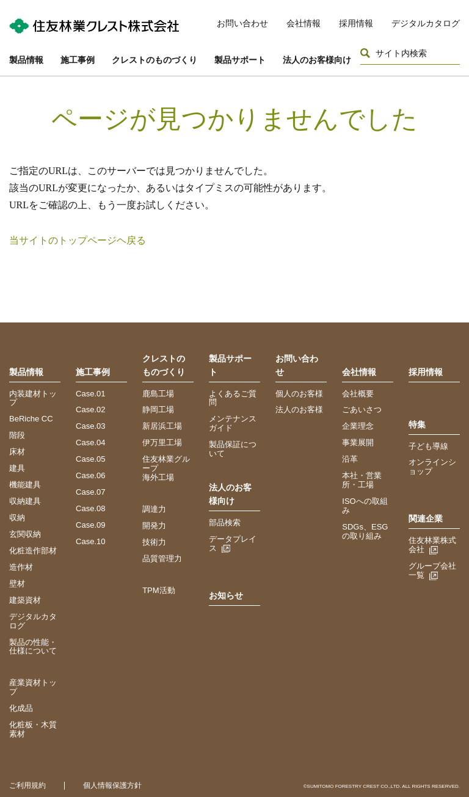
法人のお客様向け (317, 60)
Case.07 (90, 492)
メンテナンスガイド (232, 423)
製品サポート (240, 60)
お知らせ (226, 595)
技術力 (154, 542)
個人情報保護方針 (112, 785)
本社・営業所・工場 (362, 480)
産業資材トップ (33, 687)
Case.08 (90, 508)
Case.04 (90, 442)
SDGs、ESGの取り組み (365, 531)
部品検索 (225, 522)
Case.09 (90, 525)
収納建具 (25, 501)
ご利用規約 (27, 785)
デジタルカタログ (425, 23)
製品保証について (232, 449)
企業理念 (358, 426)
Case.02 (90, 409)
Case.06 (90, 475)
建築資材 (25, 600)
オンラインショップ (432, 466)
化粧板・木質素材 (33, 729)
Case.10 (90, 541)
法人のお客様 (299, 409)
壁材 (17, 583)
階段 (17, 435)
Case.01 (90, 393)
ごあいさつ (362, 409)
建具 (17, 468)
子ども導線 (428, 446)
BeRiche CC (31, 418)
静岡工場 (158, 409)
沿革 (350, 459)
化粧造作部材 (33, 550)
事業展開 (358, 442)
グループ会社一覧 (432, 570)
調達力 (154, 509)
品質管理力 (162, 558)
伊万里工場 (162, 442)
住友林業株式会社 (432, 545)
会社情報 (303, 23)
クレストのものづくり (154, 60)
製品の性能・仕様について (33, 647)
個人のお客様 (299, 393)
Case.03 (90, 426)
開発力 (154, 525)
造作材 (21, 567)
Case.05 (90, 459)
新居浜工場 (162, 426)
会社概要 (358, 393)
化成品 (21, 708)
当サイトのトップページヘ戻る (77, 240)
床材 (17, 451)
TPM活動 (158, 590)
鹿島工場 (158, 393)
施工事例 (77, 60)
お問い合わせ (242, 23)
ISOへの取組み (364, 506)
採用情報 (356, 23)
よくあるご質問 (232, 398)
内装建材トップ (33, 398)
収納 (17, 517)
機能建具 (25, 484)
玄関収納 (25, 534)
